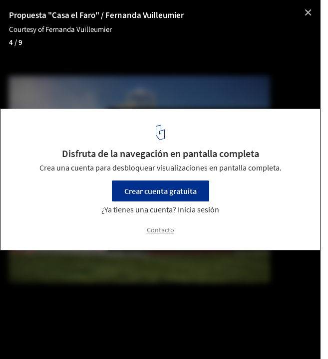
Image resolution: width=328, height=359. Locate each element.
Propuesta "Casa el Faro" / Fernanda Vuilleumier (96, 15)
